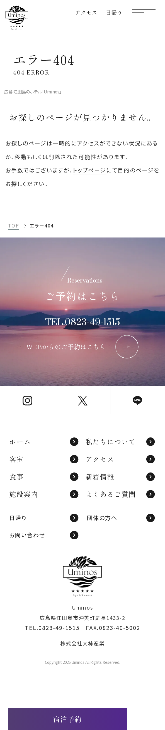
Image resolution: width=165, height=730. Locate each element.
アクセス (121, 459)
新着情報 (121, 476)
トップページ (89, 170)
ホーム (44, 441)
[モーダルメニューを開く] (143, 12)
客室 (44, 459)
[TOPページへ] (16, 18)
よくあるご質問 (121, 494)
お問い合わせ (44, 535)
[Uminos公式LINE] (137, 400)
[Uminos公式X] (82, 400)
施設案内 (44, 494)
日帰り (44, 518)
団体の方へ (121, 518)
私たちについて (121, 441)
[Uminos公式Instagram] (27, 400)
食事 (44, 476)
